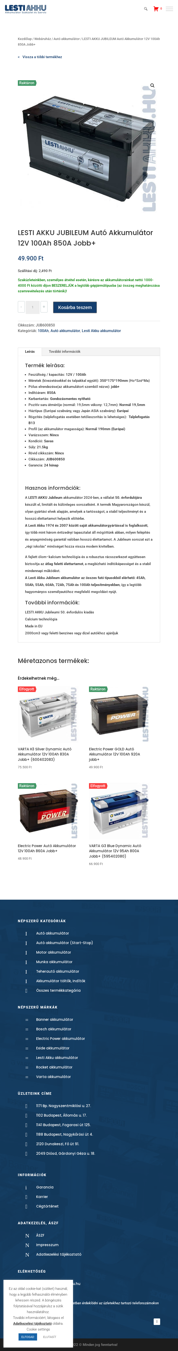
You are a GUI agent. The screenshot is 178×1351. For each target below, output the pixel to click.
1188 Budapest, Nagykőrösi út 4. (64, 1134)
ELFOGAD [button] (27, 1337)
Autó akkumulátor (67, 39)
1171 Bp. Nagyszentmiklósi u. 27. (63, 1105)
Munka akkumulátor (54, 961)
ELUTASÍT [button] (49, 1337)
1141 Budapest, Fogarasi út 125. (63, 1124)
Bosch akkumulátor (53, 1029)
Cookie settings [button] (38, 1329)
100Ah (43, 331)
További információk (64, 351)
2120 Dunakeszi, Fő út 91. (57, 1143)
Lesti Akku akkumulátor (101, 331)
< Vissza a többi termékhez (40, 57)
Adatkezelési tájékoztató (58, 1254)
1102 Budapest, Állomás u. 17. (61, 1115)
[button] (152, 85)
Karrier (42, 1196)
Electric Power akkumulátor (60, 1038)
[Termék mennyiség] (33, 307)
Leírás (30, 351)
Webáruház (42, 39)
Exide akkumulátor (53, 1048)
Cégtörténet (47, 1206)
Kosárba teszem (75, 307)
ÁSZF (40, 1235)
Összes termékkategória (58, 990)
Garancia (45, 1187)
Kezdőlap (25, 39)
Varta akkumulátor (53, 1076)
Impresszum (47, 1244)
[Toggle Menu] (169, 9)
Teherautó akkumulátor (57, 971)
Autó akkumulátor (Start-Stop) (64, 942)
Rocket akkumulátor (54, 1067)
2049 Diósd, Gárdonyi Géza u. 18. (65, 1153)
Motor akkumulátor (53, 952)
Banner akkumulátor (54, 1019)
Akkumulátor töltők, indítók (60, 980)
